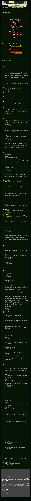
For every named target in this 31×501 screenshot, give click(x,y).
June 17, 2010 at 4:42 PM (8, 348)
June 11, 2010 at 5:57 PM (8, 276)
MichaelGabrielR (7, 270)
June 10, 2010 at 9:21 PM (8, 258)
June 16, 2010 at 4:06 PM (8, 343)
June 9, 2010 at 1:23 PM (8, 212)
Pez (5, 325)
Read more (27, 478)
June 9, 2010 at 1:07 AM (8, 170)
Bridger (6, 260)
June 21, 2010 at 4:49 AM (8, 400)
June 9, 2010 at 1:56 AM (8, 178)
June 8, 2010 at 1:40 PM (8, 78)
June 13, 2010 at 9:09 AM (8, 316)
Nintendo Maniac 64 (7, 180)
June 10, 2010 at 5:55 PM (8, 252)
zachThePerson (7, 214)
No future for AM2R (5, 480)
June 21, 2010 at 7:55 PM (8, 405)
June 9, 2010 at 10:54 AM (8, 207)
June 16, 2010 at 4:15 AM (8, 330)
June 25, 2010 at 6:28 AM (8, 429)
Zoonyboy (6, 345)
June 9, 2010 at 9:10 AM (8, 202)
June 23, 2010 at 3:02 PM (8, 409)
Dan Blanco (6, 209)
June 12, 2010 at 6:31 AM (8, 281)
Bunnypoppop (7, 101)
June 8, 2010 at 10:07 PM (8, 139)
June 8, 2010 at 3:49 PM (8, 104)
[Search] (29, 2)
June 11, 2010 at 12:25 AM (8, 263)
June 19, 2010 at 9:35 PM (8, 386)
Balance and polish (5, 489)
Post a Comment (5, 466)
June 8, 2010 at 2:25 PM (8, 89)
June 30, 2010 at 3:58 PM (8, 448)
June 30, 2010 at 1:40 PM (8, 443)
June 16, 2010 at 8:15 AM (8, 338)
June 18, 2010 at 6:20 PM (8, 372)
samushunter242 (7, 91)
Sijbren (6, 283)
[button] (28, 11)
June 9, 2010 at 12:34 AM (8, 154)
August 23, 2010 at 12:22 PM (8, 460)
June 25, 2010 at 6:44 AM (8, 434)
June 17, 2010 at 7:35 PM (8, 361)
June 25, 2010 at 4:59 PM (8, 439)
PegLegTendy (6, 462)
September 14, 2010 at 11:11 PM (9, 464)
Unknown (6, 87)
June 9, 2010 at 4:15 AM (8, 197)
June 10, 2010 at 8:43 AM (8, 242)
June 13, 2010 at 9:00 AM (8, 309)
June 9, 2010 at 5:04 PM (8, 231)
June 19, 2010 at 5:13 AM (8, 377)
